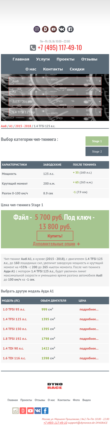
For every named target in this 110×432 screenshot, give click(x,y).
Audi (4, 126)
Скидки (77, 68)
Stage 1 (97, 141)
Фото (76, 400)
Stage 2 (97, 151)
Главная (21, 59)
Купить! (54, 236)
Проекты (65, 59)
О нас (30, 68)
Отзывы (89, 59)
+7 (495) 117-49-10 (60, 47)
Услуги (43, 59)
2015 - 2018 (23, 126)
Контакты (53, 68)
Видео (86, 400)
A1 (11, 126)
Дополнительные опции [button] (54, 243)
